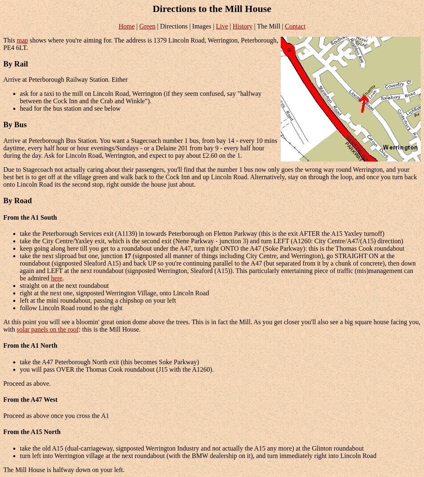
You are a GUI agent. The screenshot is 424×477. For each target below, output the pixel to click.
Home (126, 26)
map (22, 40)
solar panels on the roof (47, 329)
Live (222, 26)
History (243, 26)
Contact (295, 26)
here (57, 278)
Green (147, 26)
